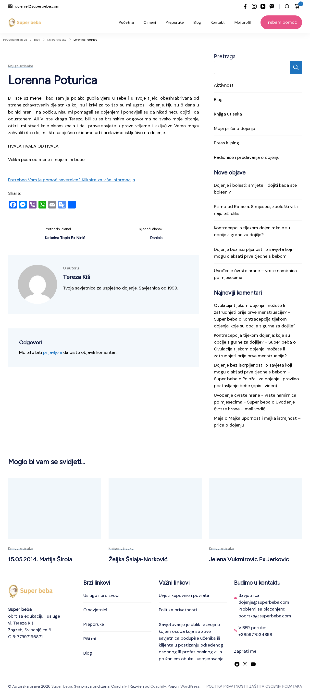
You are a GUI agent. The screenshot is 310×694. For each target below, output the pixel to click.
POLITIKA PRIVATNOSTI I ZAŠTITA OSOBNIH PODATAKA (254, 686)
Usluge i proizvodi (101, 595)
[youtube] (262, 6)
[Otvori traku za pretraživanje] (287, 6)
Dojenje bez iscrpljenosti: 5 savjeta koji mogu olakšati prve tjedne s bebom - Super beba (253, 372)
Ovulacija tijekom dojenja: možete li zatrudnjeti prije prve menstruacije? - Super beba (252, 312)
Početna (126, 22)
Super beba (61, 686)
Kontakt (218, 22)
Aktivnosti (224, 85)
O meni (150, 22)
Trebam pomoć (281, 22)
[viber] (271, 6)
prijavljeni (52, 352)
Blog (197, 22)
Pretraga (225, 56)
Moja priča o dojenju (234, 128)
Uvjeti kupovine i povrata (184, 595)
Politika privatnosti (178, 610)
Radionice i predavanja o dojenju (247, 157)
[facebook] (245, 6)
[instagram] (254, 6)
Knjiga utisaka (20, 66)
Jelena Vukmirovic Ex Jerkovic (249, 559)
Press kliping (226, 143)
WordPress (190, 686)
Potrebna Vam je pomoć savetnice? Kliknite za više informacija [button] (71, 180)
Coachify (158, 686)
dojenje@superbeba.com (37, 6)
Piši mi (89, 639)
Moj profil (243, 22)
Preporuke (175, 22)
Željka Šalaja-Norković (138, 559)
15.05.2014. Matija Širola (40, 559)
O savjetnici (95, 610)
